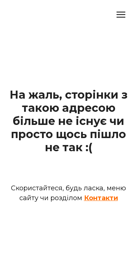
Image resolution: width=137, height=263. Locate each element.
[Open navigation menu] (121, 14)
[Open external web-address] (37, 15)
